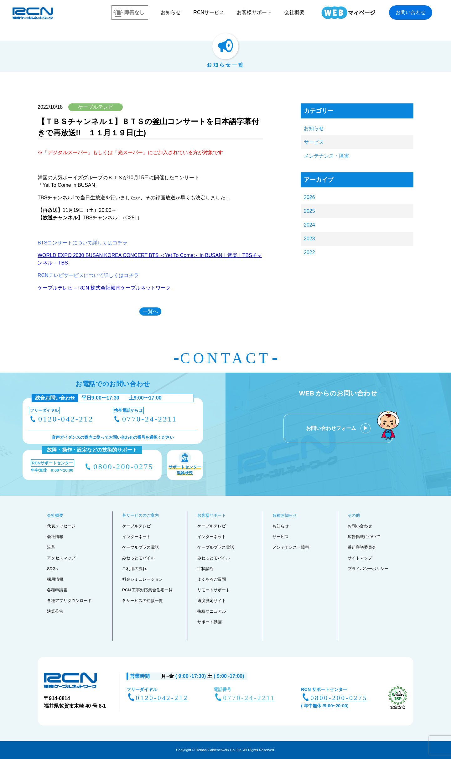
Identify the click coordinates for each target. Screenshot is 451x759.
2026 (309, 197)
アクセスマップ (61, 558)
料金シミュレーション (142, 579)
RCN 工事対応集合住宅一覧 (147, 590)
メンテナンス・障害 (326, 156)
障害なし (134, 12)
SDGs (52, 568)
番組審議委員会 (362, 547)
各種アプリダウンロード (69, 600)
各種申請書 (57, 590)
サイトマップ (360, 558)
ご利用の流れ (134, 568)
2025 (309, 211)
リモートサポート (213, 590)
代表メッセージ (61, 526)
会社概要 (294, 12)
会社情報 (55, 536)
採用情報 (55, 579)
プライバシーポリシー (368, 568)
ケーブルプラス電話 (140, 547)
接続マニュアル (211, 611)
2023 (309, 238)
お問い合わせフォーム (331, 428)
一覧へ (150, 311)
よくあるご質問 (211, 579)
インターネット (136, 536)
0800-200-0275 (123, 467)
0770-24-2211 (149, 419)
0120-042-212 (65, 419)
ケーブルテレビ (136, 526)
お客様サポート (254, 12)
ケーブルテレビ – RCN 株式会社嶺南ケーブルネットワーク (104, 288)
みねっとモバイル (138, 558)
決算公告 (55, 611)
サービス (314, 142)
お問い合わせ (411, 12)
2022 (309, 252)
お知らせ (171, 12)
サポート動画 (209, 622)
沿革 (51, 547)
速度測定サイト (211, 600)
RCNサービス (208, 12)
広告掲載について (364, 536)
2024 (309, 225)
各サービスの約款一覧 (142, 600)
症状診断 (205, 568)
